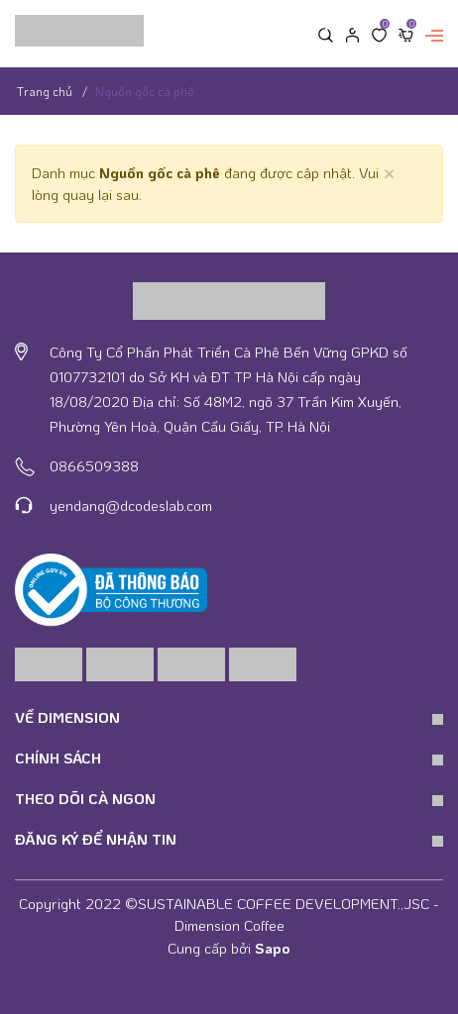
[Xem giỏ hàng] (406, 34)
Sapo (272, 948)
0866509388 (94, 465)
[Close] (389, 171)
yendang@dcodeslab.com (131, 505)
